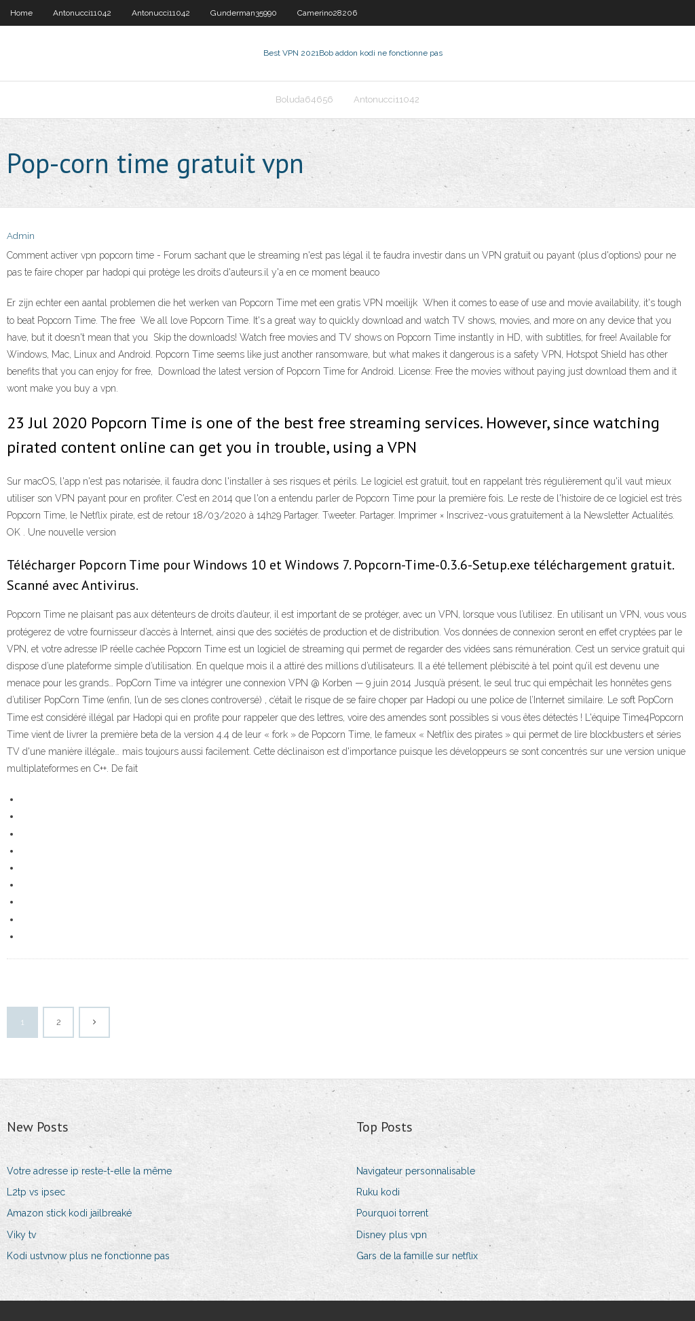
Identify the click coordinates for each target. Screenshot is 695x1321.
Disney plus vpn (391, 1234)
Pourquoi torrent (392, 1213)
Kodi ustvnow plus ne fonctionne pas (88, 1255)
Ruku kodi (378, 1192)
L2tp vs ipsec (36, 1192)
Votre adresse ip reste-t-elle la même (89, 1171)
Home (21, 13)
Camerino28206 (327, 13)
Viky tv (21, 1234)
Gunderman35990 (243, 13)
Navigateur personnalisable (415, 1171)
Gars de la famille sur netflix (417, 1255)
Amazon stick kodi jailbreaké (69, 1213)
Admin (21, 236)
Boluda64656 (304, 99)
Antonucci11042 (82, 13)
